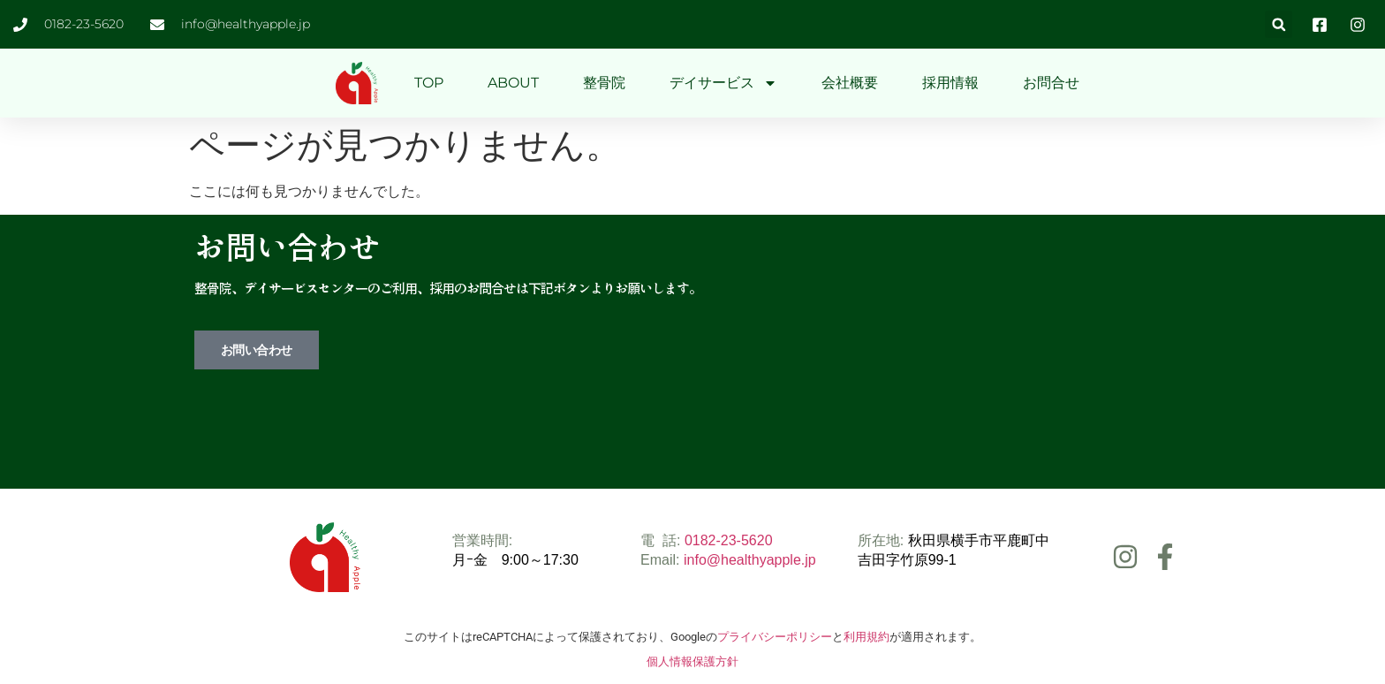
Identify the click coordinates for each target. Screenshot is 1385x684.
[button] (1278, 24)
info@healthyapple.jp (750, 559)
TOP (428, 82)
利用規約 (866, 636)
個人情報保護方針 (692, 661)
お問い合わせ (256, 350)
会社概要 (849, 82)
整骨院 (604, 82)
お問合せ (1051, 82)
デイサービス (723, 83)
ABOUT (513, 82)
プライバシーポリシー (774, 636)
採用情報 (950, 82)
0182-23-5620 (729, 540)
